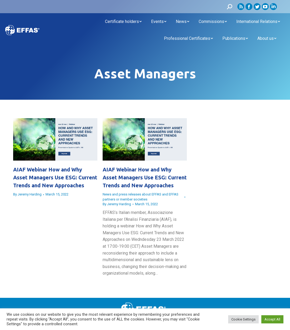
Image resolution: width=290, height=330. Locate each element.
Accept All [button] (272, 319)
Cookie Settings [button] (243, 319)
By (27, 194)
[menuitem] (123, 21)
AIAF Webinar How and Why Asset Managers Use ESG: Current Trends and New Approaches (55, 177)
